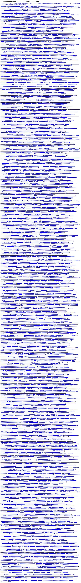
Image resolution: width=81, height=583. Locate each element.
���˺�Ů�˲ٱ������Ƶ (64, 528)
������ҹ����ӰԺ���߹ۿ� (43, 303)
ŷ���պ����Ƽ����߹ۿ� (10, 303)
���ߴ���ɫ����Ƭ (6, 345)
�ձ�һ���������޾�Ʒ (39, 59)
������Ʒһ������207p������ (23, 21)
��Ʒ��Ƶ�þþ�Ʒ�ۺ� (59, 270)
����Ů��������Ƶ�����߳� (65, 37)
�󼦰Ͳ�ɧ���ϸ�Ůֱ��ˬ (23, 422)
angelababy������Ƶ (58, 92)
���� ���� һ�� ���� (8, 497)
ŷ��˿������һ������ (60, 352)
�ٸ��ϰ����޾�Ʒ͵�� (71, 391)
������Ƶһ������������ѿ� (41, 218)
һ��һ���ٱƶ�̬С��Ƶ (24, 325)
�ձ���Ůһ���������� (27, 231)
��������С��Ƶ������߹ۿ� (55, 431)
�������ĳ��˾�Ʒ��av (39, 560)
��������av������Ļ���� (38, 14)
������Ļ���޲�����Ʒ (56, 120)
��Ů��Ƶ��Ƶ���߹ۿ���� (35, 535)
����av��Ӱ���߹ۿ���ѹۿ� (61, 21)
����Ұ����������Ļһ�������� (49, 61)
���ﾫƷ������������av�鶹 (48, 205)
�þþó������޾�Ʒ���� (8, 232)
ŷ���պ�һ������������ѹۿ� (23, 252)
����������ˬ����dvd (23, 55)
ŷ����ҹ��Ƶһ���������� (22, 58)
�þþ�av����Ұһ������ (8, 34)
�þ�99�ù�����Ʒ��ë (7, 457)
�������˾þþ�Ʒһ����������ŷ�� (64, 24)
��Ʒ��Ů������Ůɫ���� (60, 124)
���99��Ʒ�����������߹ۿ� (65, 371)
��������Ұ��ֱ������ (45, 500)
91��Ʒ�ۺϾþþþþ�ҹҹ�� (22, 116)
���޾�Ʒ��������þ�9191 (62, 300)
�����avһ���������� (9, 383)
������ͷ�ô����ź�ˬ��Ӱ (9, 260)
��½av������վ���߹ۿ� (14, 550)
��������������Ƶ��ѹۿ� (57, 391)
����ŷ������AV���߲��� (64, 68)
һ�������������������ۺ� (12, 19)
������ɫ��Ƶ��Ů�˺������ (64, 576)
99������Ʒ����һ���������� (29, 484)
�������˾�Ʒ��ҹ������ (55, 515)
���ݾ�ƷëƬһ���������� (37, 54)
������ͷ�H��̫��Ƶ (7, 208)
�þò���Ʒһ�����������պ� (63, 262)
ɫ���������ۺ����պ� (38, 265)
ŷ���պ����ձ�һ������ (9, 162)
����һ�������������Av (21, 151)
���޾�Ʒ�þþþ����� (64, 212)
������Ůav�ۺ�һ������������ (48, 114)
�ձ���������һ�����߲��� (36, 127)
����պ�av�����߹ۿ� (8, 25)
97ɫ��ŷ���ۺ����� (22, 40)
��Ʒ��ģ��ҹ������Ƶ (28, 169)
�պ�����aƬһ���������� (38, 459)
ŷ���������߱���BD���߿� (26, 114)
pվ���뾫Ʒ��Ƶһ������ (44, 13)
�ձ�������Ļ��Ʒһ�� (8, 104)
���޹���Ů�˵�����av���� (9, 316)
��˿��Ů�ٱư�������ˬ (58, 415)
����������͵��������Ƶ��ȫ (11, 235)
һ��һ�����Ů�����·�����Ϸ (53, 438)
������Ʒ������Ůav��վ (63, 16)
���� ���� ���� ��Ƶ (24, 436)
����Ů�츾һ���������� (64, 577)
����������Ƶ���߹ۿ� (31, 92)
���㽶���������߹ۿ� (40, 64)
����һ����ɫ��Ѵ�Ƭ (73, 260)
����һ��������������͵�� (62, 198)
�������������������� (11, 24)
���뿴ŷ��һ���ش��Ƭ (59, 47)
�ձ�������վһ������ (53, 208)
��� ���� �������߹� (61, 73)
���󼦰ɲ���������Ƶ (7, 391)
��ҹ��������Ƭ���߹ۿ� (70, 315)
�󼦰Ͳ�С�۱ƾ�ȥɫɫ (42, 52)
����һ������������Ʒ (31, 88)
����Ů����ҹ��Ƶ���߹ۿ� (70, 14)
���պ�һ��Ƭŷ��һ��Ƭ (8, 177)
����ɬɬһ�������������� (42, 103)
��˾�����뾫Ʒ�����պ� (57, 193)
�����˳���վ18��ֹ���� (9, 476)
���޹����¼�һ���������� (28, 318)
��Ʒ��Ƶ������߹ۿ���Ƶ (65, 543)
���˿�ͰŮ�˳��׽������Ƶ (63, 304)
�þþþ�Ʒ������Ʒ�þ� (73, 491)
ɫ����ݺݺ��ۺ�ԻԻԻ (68, 45)
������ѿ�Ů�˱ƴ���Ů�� (40, 417)
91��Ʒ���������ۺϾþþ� (66, 35)
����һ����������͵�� (43, 246)
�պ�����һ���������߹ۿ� (29, 409)
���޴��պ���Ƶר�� (50, 132)
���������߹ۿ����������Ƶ (70, 20)
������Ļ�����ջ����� (64, 272)
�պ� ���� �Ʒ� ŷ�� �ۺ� (9, 307)
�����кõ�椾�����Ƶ (7, 7)
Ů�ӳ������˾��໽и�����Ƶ (25, 350)
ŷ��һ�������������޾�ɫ (30, 106)
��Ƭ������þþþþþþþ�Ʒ (27, 109)
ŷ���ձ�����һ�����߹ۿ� (37, 345)
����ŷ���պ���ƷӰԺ (64, 222)
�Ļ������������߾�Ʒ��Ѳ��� (55, 491)
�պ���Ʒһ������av (25, 363)
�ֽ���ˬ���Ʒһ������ (69, 578)
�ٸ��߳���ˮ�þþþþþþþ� (74, 160)
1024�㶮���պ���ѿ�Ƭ (45, 260)
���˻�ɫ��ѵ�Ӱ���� (56, 445)
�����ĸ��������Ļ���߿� (63, 580)
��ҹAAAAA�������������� (60, 25)
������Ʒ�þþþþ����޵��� (9, 432)
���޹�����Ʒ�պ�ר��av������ (26, 66)
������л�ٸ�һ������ (55, 195)
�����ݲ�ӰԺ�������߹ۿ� (9, 393)
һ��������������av (43, 104)
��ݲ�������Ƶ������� (23, 111)
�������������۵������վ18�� (12, 73)
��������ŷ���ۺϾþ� (8, 66)
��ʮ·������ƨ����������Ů (30, 219)
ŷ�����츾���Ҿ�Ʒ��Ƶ (63, 390)
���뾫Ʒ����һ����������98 (60, 122)
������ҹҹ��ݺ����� (59, 346)
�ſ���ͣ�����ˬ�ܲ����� (69, 335)
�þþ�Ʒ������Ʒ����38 (10, 272)
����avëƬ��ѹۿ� (8, 9)
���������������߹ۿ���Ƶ (44, 556)
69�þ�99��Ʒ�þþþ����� (24, 152)
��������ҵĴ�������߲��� (66, 294)
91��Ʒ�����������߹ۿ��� (25, 30)
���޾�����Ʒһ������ (8, 350)
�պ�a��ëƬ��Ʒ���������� (26, 176)
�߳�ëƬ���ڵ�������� (38, 75)
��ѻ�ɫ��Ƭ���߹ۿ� (36, 162)
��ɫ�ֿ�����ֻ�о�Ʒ (50, 294)
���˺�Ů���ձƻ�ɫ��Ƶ (28, 125)
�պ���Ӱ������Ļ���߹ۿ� (25, 376)
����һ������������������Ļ (29, 465)
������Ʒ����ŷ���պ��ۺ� (66, 19)
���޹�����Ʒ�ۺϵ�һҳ (37, 170)
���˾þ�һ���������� (63, 486)
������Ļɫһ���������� (9, 95)
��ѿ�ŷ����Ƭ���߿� (63, 226)
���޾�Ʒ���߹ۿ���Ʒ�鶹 (40, 266)
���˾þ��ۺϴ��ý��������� (10, 495)
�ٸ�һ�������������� (39, 134)
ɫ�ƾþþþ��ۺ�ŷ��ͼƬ (40, 335)
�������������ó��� (70, 44)
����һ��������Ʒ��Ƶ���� (49, 142)
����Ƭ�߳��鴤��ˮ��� (22, 7)
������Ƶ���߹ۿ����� (8, 160)
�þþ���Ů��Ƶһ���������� (10, 137)
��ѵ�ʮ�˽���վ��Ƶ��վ (61, 217)
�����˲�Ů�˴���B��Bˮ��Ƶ (47, 274)
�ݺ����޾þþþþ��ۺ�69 (6, 203)
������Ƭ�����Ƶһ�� (42, 122)
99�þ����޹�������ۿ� (22, 452)
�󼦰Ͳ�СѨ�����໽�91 (22, 343)
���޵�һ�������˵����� (39, 546)
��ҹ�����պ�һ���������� (11, 441)
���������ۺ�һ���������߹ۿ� (60, 97)
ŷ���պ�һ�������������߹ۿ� (14, 6)
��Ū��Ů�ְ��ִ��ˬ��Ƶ (42, 481)
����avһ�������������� (10, 153)
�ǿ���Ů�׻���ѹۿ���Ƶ (72, 139)
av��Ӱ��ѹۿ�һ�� (26, 364)
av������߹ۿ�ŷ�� (68, 210)
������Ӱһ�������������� (11, 184)
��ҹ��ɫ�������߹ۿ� (8, 415)
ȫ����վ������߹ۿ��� (34, 73)
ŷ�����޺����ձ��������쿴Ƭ (46, 194)
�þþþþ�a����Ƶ (68, 453)
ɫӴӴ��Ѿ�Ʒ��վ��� (7, 262)
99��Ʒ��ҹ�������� (19, 536)
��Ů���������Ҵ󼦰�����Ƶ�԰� (10, 265)
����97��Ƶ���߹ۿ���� (43, 80)
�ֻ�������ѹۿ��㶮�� (23, 281)
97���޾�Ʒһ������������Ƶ (56, 316)
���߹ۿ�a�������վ (60, 387)
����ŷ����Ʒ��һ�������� (36, 28)
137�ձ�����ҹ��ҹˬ (23, 44)
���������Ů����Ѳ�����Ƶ (68, 205)
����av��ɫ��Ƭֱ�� (29, 197)
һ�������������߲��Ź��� (54, 452)
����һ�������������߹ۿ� (11, 113)
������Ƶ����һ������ (43, 338)
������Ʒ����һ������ (9, 346)
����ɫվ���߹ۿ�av (25, 132)
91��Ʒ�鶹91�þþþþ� (61, 250)
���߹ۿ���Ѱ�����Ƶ (41, 120)
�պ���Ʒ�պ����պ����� (9, 131)
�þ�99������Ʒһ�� (7, 243)
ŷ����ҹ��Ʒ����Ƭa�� (19, 518)
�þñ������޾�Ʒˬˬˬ (22, 139)
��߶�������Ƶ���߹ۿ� (8, 27)
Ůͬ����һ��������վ (67, 283)
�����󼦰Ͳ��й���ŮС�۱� (8, 48)
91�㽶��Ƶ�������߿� (51, 181)
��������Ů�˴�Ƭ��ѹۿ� (9, 40)
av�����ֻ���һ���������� (68, 235)
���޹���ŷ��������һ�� (41, 369)
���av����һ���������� (47, 342)
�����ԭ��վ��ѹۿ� (29, 439)
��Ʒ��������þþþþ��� (24, 34)
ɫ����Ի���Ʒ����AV (8, 539)
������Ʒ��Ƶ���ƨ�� (40, 284)
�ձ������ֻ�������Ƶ (56, 459)
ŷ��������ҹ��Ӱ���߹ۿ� (21, 149)
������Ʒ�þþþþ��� (27, 153)
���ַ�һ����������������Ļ (11, 10)
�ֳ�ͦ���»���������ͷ (27, 563)
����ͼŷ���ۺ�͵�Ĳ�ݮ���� (26, 107)
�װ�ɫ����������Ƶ (7, 191)
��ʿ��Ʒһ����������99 (41, 110)
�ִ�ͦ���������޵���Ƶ (50, 93)
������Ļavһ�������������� (31, 93)
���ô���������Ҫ (27, 326)
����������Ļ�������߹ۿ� (26, 194)
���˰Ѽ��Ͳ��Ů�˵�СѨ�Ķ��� (16, 179)
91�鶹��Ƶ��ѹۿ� (30, 173)
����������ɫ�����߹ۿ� (22, 54)
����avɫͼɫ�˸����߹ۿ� (38, 228)
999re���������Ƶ (58, 535)
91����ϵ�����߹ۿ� (16, 88)
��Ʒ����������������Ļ (66, 166)
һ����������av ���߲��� (61, 103)
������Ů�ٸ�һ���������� (69, 71)
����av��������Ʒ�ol (43, 383)
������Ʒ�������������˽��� (45, 56)
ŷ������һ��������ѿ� (9, 279)
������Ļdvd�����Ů (7, 294)
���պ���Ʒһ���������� (66, 347)
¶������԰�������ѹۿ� (16, 169)
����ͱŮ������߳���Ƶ (44, 86)
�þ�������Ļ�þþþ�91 (43, 467)
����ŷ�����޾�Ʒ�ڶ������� (11, 120)
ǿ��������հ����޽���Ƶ (25, 338)
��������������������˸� (34, 305)
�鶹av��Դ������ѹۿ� (31, 356)
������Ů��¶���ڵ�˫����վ (67, 297)
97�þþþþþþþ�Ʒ (38, 473)
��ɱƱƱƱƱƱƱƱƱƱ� (6, 21)
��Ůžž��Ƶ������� (40, 69)
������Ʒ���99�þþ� (7, 455)
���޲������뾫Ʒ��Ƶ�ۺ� (59, 255)
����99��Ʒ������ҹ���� (29, 157)
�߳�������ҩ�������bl (32, 207)
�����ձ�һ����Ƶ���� (25, 283)
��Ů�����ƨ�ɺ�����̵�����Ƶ (46, 319)
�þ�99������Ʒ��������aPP (24, 412)
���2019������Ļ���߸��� (70, 135)
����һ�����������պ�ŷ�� (11, 288)
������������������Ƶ (10, 229)
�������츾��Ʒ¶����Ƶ (25, 56)
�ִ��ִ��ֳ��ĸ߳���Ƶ (6, 449)
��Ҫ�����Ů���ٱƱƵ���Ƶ (23, 97)
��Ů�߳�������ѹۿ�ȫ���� (10, 180)
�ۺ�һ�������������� (28, 296)
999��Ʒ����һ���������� (10, 33)
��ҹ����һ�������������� (45, 476)
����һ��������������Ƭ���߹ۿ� (13, 183)
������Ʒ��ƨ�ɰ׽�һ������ (63, 498)
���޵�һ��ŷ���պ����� (9, 114)
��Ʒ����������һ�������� (33, 315)
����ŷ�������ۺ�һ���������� (13, 445)
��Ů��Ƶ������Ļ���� (27, 473)
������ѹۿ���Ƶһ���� (23, 391)
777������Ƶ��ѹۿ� (28, 467)
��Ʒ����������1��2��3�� (11, 86)
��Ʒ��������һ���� (69, 559)
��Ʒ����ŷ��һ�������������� (29, 474)
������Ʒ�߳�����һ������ (10, 62)
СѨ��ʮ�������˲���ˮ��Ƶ (9, 16)
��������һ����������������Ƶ (48, 137)
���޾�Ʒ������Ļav (22, 414)
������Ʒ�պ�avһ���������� (11, 221)
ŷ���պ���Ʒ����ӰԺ (41, 109)
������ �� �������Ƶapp (57, 156)
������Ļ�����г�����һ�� (51, 384)
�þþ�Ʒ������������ (44, 117)
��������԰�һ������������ (63, 99)
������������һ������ (50, 219)
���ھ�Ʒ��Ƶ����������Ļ (55, 146)
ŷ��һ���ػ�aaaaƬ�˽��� (45, 41)
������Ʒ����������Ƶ (21, 273)
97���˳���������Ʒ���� (10, 408)
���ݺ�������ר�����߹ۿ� (60, 155)
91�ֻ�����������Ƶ (26, 562)
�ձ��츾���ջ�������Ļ (61, 252)
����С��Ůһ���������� (52, 578)
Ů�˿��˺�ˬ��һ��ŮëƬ (43, 361)
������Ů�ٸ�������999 (45, 238)
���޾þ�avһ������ (7, 51)
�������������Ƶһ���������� (13, 195)
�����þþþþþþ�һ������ (8, 44)
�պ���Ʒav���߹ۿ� (40, 412)
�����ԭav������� (71, 72)
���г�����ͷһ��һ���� (9, 198)
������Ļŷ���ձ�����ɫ (49, 256)
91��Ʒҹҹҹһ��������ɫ (22, 564)
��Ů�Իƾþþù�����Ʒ (49, 68)
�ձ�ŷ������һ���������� (27, 41)
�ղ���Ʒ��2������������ (70, 474)
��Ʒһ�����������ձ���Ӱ (33, 466)
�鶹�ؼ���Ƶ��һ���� (38, 400)
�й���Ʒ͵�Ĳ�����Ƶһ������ (10, 42)
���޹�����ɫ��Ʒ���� (71, 34)
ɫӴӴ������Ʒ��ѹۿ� (7, 581)
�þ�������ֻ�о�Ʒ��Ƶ (8, 49)
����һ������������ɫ (40, 286)
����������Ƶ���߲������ (71, 402)
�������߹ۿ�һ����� (8, 116)
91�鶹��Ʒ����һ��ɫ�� (46, 200)
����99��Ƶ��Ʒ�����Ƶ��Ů (29, 257)
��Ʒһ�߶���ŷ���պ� (41, 487)
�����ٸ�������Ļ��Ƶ (41, 97)
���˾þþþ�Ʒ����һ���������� (28, 215)
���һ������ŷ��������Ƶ (10, 166)
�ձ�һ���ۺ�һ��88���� (25, 269)
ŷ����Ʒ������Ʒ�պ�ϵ (20, 51)
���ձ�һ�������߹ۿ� (72, 201)
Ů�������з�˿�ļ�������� (10, 409)
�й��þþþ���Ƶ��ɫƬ (21, 164)
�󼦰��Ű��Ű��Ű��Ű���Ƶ (46, 65)
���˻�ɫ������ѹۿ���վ (59, 477)
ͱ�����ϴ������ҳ (27, 120)
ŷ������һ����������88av (10, 35)
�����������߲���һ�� (47, 288)
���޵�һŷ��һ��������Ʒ (31, 10)
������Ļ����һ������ (41, 141)
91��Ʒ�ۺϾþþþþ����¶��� (58, 110)
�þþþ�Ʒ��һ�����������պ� (10, 347)
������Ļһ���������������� (12, 20)
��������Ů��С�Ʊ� (60, 41)
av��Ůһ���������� (41, 156)
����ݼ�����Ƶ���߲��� (44, 270)
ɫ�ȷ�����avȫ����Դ (25, 129)
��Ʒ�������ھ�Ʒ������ (48, 222)
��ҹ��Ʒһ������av (61, 66)
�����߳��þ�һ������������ (11, 542)
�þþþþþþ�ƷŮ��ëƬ (25, 113)
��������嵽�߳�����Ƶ (69, 480)
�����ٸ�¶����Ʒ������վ (10, 142)
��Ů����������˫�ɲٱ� (57, 134)
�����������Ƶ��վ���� (28, 16)
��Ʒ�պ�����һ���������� (67, 563)
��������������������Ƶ (11, 236)
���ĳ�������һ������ (66, 49)
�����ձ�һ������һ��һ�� (53, 253)
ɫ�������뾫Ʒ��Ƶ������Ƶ (47, 263)
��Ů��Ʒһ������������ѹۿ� (11, 23)
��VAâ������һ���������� (11, 333)
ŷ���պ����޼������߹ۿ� (74, 151)
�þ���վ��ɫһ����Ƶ (22, 188)
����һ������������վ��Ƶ (40, 247)
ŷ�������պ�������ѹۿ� (10, 132)
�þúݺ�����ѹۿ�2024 (32, 445)
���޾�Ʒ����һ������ (42, 366)
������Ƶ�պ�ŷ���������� (11, 17)
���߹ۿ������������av (22, 400)
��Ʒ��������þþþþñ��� (54, 45)
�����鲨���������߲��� (25, 505)
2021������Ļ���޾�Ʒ (39, 312)
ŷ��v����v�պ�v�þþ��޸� (24, 59)
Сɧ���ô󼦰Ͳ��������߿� (29, 86)
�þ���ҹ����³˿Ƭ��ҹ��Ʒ (44, 42)
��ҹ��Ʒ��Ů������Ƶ (65, 93)
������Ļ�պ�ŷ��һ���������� (12, 462)
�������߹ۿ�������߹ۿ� (16, 200)
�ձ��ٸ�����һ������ (47, 37)
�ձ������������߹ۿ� (21, 79)
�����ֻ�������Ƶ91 (53, 291)
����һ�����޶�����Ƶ (37, 353)
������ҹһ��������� (30, 128)
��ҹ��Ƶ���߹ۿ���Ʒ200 (43, 231)
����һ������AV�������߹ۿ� (11, 460)
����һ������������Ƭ (20, 277)
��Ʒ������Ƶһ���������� (28, 260)
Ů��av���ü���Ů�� (58, 239)
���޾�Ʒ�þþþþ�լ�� (31, 361)
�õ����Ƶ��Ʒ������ (57, 405)
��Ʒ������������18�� (28, 187)
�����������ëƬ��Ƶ (64, 432)
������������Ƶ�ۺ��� (10, 357)
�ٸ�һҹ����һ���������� (21, 144)
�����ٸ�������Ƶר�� (8, 225)
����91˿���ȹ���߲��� (55, 31)
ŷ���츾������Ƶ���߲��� (22, 286)
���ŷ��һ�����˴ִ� (26, 370)
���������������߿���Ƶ (24, 177)
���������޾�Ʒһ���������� (66, 488)
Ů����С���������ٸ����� (44, 326)
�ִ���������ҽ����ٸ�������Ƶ (62, 247)
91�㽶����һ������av (24, 68)
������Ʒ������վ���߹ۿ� (50, 10)
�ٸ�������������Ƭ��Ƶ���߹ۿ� (54, 20)
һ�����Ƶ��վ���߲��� (48, 19)
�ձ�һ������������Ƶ (44, 197)
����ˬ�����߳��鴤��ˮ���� (25, 319)
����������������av (49, 88)
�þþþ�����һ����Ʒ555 (8, 322)
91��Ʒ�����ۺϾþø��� (36, 44)
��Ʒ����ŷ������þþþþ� (46, 16)
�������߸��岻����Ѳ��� (49, 421)
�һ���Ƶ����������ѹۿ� (55, 75)
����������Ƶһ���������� (11, 128)
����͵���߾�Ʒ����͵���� (38, 116)
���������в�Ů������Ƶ (25, 27)
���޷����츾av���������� (56, 350)
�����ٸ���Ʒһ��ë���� (23, 239)
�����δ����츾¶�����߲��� (32, 397)
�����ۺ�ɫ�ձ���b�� (28, 441)
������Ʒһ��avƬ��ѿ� (22, 567)
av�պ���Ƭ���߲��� (45, 24)
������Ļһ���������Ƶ (39, 524)
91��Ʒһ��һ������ (71, 322)
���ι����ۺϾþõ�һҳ (7, 400)
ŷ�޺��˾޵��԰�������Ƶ (15, 560)
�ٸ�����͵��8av (43, 542)
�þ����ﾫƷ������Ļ (46, 92)
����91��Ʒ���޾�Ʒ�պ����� (47, 145)
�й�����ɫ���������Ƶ (23, 191)
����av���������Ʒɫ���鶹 (63, 308)
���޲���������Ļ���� (28, 52)
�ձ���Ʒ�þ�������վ (8, 164)
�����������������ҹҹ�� (65, 359)
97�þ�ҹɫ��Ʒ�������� (61, 500)
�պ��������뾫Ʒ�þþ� (43, 293)
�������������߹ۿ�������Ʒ (50, 157)
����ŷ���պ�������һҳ (45, 78)
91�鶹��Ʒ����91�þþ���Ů (44, 99)
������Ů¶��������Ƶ (8, 422)
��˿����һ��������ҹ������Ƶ (11, 336)
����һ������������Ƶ (64, 288)
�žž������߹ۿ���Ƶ (56, 483)
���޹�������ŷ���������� (11, 125)
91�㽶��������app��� (22, 82)
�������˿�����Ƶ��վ (8, 470)
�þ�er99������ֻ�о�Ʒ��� (62, 521)
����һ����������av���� (60, 102)
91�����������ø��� (44, 300)
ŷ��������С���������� (23, 138)
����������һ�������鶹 (10, 205)
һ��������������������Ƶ (44, 322)
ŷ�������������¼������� (11, 467)
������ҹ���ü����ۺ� (9, 314)
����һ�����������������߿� (12, 186)
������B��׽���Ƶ (7, 79)
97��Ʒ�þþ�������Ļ (42, 193)
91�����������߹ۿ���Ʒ (66, 256)
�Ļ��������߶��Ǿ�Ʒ (8, 188)
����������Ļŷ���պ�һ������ (31, 118)
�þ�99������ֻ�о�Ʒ (7, 121)
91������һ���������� (41, 310)
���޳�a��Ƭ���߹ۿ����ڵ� (27, 266)
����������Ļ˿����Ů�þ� (43, 540)
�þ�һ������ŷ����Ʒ (40, 34)
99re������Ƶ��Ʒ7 (68, 89)
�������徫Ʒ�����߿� (44, 198)
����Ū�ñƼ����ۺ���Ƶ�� (30, 24)
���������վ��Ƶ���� (9, 240)
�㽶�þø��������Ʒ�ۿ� (37, 38)
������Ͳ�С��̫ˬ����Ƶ (37, 72)
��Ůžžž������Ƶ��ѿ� (8, 281)
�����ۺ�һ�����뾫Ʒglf (58, 191)
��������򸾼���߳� (21, 332)
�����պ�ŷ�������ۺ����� (43, 269)
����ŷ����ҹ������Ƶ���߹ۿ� (27, 385)
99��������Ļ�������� (44, 512)
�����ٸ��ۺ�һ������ (35, 491)
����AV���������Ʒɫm (25, 352)
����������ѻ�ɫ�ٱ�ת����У (28, 145)
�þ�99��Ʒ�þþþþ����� (8, 253)
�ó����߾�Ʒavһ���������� (10, 193)
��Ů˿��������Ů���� (44, 125)
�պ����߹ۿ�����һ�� (62, 269)
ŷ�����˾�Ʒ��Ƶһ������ (31, 235)
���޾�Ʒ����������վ (8, 526)
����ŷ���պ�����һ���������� (22, 335)
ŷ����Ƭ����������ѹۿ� (29, 300)
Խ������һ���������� (32, 19)
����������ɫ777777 (61, 364)
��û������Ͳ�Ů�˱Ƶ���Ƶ (45, 498)
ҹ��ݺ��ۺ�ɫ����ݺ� (7, 431)
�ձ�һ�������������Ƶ (9, 293)
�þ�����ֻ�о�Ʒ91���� (8, 170)
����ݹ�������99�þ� (24, 75)
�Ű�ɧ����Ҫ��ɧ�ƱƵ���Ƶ (62, 439)
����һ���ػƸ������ (59, 117)
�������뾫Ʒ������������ (32, 438)
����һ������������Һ (9, 69)
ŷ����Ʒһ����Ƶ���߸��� (35, 407)
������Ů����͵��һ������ (54, 243)
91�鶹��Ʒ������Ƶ (26, 62)
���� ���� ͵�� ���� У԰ (57, 402)
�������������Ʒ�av (40, 354)
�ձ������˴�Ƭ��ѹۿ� (48, 328)
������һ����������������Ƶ (27, 49)
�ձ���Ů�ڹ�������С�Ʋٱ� (68, 490)
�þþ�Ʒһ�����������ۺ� (66, 469)
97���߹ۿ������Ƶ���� (71, 148)
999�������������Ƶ (34, 332)
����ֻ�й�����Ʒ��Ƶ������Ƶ (40, 245)
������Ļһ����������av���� (25, 457)
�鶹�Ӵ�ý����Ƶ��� (27, 255)
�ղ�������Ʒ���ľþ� (36, 253)
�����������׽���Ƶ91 (40, 307)
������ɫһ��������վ (48, 543)
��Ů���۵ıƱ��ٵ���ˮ (69, 265)
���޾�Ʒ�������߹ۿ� (59, 109)
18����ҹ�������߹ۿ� (70, 425)
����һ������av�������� (10, 117)
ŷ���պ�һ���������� (9, 367)
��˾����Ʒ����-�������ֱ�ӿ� (46, 563)
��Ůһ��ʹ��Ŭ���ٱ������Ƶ (10, 507)
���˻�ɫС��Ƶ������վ (8, 574)
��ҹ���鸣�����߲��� (55, 422)
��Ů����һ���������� (43, 21)
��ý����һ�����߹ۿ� (46, 96)
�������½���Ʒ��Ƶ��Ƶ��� (57, 28)
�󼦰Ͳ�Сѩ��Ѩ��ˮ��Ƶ (7, 384)
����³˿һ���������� (70, 111)
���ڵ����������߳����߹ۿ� (11, 425)
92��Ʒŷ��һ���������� (25, 511)
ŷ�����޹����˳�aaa (67, 162)
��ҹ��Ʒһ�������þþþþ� (46, 580)
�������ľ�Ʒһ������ (58, 7)
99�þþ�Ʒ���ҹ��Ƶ (38, 181)
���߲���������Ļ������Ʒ (10, 326)
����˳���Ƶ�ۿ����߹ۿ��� (45, 549)
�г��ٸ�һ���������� (30, 542)
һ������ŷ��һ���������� (11, 222)
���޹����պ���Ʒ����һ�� (45, 48)
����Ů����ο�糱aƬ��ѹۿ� (9, 469)
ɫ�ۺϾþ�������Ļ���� (8, 141)
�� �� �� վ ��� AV (45, 318)
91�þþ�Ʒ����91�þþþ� (39, 224)
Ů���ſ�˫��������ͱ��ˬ (9, 41)
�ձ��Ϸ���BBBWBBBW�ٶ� (8, 176)
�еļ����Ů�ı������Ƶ (66, 190)
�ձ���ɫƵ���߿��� (21, 349)
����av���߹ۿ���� (25, 11)
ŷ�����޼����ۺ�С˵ (25, 298)
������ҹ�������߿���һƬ (10, 510)
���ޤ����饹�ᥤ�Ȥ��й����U (57, 177)
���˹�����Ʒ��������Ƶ (68, 84)
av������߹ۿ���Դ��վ (26, 483)
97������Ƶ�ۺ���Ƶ (24, 218)
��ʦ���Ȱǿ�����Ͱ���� (45, 180)
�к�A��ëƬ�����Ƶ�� (73, 7)
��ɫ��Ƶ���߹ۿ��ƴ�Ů (41, 376)
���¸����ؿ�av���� (73, 415)
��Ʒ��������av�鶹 (43, 176)
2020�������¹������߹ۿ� (63, 65)
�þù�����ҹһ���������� (26, 198)
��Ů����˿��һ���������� (35, 208)
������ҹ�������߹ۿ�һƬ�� (37, 545)
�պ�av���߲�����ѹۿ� (26, 47)
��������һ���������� (26, 13)
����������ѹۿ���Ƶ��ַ (53, 44)
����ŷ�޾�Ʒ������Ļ (25, 103)
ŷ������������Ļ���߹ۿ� (12, 517)
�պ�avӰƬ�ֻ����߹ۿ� (32, 183)
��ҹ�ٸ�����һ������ (61, 564)
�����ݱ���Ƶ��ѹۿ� (24, 256)
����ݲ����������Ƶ (35, 163)
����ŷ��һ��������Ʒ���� (65, 401)
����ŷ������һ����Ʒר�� (63, 100)
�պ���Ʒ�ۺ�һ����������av (42, 388)
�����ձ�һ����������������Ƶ (13, 173)
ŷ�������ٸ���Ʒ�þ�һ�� (45, 339)
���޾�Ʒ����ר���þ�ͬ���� (45, 169)
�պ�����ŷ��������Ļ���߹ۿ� (11, 315)
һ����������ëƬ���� (27, 131)
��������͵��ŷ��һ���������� (34, 31)
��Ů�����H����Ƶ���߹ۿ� (54, 9)
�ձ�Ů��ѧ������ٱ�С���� (10, 296)
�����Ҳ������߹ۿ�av (28, 117)
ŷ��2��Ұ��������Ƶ (58, 141)
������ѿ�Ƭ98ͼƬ (21, 407)
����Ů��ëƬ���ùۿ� (54, 14)
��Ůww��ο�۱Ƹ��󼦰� (7, 14)
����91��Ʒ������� (27, 42)
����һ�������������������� (13, 90)
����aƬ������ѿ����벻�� (41, 239)
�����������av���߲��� (67, 56)
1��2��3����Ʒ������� (9, 99)
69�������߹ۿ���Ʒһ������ (60, 30)
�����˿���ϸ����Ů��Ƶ (25, 155)
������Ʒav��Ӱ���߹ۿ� (8, 446)
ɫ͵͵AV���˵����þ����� (50, 35)
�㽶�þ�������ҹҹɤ (29, 80)
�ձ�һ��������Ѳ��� (30, 336)
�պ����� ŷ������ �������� (58, 412)
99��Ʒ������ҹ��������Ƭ (10, 328)
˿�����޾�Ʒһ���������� (50, 381)
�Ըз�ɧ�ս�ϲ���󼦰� (60, 204)
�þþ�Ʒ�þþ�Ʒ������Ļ (71, 59)
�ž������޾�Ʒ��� (21, 480)
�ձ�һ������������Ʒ (9, 287)
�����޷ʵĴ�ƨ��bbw (24, 279)
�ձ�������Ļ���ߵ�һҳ (71, 224)
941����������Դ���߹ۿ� (37, 11)
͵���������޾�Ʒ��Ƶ (60, 511)
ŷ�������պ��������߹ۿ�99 (41, 160)
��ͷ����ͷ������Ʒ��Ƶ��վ (69, 398)
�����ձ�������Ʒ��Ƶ (51, 329)
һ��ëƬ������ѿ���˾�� (41, 25)
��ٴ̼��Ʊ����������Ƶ (8, 284)
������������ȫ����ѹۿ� (35, 404)
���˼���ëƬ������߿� (25, 265)
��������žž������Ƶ (8, 210)
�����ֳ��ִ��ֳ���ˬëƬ (30, 259)
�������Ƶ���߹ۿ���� (8, 269)
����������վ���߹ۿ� (37, 357)
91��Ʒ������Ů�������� (51, 162)
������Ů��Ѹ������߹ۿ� (49, 190)
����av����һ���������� (61, 383)
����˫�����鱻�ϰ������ (26, 493)
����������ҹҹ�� (7, 84)
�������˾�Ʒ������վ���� (10, 304)
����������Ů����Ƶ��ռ (30, 100)
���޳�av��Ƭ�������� (69, 542)
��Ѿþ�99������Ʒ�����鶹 (61, 13)
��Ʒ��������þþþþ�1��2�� (10, 219)
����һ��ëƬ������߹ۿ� (29, 479)
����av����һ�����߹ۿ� (24, 301)
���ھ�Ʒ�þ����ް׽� (45, 73)
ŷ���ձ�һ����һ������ (9, 503)
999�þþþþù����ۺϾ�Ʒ (43, 102)
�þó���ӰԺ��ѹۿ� (60, 48)
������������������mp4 (11, 106)
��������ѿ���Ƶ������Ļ (41, 242)
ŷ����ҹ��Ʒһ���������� (31, 333)
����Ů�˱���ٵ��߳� (47, 572)
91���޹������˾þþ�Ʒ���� (9, 363)
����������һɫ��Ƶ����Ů (68, 333)
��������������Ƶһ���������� (13, 127)
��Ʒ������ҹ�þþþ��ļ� (30, 204)
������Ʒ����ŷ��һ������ (39, 51)
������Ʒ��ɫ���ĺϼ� (61, 572)
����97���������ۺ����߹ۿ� (64, 339)
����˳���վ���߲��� (8, 331)
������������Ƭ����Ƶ (64, 167)
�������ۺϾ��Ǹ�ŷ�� (8, 30)
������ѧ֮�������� (31, 238)
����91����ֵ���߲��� (46, 23)
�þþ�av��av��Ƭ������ (30, 274)
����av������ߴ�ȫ (31, 486)
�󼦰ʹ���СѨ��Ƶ (41, 146)
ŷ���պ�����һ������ (56, 34)
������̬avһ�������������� (11, 570)
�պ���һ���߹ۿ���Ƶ (25, 354)
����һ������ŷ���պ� (60, 374)
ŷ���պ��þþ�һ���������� (63, 27)
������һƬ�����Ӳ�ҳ (47, 488)
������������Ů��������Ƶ (11, 280)
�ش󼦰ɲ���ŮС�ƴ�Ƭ (51, 432)
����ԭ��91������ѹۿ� (9, 211)
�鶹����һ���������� (48, 215)
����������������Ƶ (9, 381)
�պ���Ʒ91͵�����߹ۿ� (50, 149)
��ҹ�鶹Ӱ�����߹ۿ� (38, 132)
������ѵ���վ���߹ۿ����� (60, 249)
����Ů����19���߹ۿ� (68, 312)
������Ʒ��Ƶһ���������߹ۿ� (62, 457)
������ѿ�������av (47, 272)
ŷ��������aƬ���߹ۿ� (38, 95)
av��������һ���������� (30, 547)
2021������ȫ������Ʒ (69, 208)
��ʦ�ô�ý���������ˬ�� (9, 171)
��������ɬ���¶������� (10, 118)
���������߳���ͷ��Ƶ (28, 538)
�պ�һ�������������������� (57, 151)
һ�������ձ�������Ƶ (40, 232)
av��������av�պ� (36, 329)
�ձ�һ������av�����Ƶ (8, 504)
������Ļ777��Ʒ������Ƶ (55, 38)
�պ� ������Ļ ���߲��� (30, 23)
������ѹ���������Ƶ (26, 99)
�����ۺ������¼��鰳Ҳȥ (24, 322)
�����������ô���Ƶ (34, 578)
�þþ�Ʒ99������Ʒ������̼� (69, 435)
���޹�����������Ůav (62, 184)
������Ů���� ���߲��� (70, 467)
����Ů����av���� (42, 287)
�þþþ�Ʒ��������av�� (50, 550)
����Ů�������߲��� (26, 214)
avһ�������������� (54, 203)
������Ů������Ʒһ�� (56, 232)
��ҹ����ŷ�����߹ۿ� (23, 228)
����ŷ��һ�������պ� (29, 65)
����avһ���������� (40, 448)
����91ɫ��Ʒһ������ (8, 414)
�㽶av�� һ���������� (54, 79)
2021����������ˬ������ (21, 449)
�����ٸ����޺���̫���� (27, 137)
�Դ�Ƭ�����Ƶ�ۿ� (20, 121)
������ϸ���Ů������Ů (9, 37)
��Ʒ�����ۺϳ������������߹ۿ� (42, 240)
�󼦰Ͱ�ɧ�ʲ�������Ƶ (40, 529)
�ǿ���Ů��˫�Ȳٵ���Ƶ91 (8, 167)
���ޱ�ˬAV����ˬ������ (47, 225)
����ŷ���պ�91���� (56, 360)
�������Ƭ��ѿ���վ (8, 111)
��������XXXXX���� (54, 54)
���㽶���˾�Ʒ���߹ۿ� (54, 545)
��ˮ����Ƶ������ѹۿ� (8, 343)
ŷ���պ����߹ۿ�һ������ (51, 135)
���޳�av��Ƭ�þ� (19, 208)
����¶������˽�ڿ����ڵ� (21, 242)
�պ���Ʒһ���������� (9, 477)
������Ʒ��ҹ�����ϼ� (58, 62)
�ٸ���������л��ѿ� (39, 55)
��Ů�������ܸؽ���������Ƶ (39, 7)
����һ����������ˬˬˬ (26, 432)
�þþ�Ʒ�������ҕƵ (63, 281)
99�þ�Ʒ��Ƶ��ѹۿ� (6, 276)
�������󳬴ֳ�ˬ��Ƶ (39, 301)
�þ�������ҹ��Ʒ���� (25, 124)
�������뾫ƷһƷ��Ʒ (35, 276)
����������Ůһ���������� (63, 42)
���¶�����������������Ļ (11, 212)
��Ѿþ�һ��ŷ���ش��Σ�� (9, 353)
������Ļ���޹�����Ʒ (8, 376)
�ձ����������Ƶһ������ (10, 402)
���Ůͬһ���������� (53, 279)
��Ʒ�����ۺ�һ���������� (11, 556)
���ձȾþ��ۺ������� (37, 277)
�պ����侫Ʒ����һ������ (25, 481)
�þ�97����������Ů (48, 519)
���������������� (46, 183)
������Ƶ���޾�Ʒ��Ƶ (56, 495)
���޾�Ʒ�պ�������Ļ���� (10, 214)
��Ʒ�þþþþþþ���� (54, 287)
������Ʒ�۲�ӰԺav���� (57, 129)
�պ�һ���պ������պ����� (10, 490)
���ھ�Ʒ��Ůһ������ (68, 370)
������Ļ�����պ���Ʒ (9, 134)
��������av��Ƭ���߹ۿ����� (62, 197)
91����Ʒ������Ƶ (7, 72)
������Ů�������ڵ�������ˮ (12, 204)
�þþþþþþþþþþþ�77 (23, 180)
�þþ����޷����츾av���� (57, 131)
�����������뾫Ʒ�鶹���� (45, 173)
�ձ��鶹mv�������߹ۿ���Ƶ (70, 6)
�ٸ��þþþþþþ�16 (73, 303)
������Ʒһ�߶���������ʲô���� (12, 356)
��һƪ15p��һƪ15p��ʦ (6, 159)
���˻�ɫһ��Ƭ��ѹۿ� (68, 267)
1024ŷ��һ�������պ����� (55, 127)
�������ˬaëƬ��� (64, 504)
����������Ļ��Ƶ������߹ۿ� (11, 80)
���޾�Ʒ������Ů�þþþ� (71, 554)
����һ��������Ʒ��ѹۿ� (29, 307)
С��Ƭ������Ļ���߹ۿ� (63, 121)
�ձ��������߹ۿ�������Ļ (54, 72)
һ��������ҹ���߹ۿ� (8, 59)
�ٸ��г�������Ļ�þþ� (29, 221)
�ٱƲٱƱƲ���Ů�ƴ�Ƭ (30, 394)
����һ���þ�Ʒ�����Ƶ (54, 335)
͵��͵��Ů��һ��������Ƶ (63, 173)
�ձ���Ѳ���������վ (40, 138)
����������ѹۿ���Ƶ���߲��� (49, 518)
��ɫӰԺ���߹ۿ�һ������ (56, 139)
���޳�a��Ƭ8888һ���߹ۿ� (26, 122)
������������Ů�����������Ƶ (44, 525)
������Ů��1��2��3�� (41, 62)
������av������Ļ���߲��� (68, 349)
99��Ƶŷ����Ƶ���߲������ (9, 78)
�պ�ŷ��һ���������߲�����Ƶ (28, 272)
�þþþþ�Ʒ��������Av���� (54, 148)
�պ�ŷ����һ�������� (70, 137)
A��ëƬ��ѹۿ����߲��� (60, 86)
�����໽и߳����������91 (55, 449)
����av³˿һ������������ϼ (55, 82)
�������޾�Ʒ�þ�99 (53, 490)
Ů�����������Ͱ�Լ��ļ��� (47, 297)
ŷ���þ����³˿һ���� (54, 116)
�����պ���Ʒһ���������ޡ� (11, 96)
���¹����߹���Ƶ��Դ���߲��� (56, 52)
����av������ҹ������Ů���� (28, 89)
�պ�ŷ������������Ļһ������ (49, 6)
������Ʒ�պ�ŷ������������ (45, 33)
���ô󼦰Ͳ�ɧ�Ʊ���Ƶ (52, 349)
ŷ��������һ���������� (10, 100)
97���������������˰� (20, 201)
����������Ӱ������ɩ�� (10, 93)
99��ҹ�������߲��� (42, 131)
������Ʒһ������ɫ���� (9, 38)
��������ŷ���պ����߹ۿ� (26, 504)
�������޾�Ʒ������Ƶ (8, 505)
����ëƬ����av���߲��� (42, 483)
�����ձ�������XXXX (8, 332)
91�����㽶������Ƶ (56, 546)
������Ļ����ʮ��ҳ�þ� (50, 71)
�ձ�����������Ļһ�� (72, 38)
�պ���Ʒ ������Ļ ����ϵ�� (52, 179)
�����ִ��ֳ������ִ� (54, 529)
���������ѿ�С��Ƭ (8, 97)
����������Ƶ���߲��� (39, 311)
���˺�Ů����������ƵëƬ (62, 180)
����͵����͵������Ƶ (68, 187)
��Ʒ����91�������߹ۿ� (29, 288)
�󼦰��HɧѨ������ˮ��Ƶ (54, 446)
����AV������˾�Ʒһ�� (53, 40)
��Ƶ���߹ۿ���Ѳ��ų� (39, 58)
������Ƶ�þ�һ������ (35, 76)
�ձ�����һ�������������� (11, 31)
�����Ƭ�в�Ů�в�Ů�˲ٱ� (72, 515)
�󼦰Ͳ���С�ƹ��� (31, 90)
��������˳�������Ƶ (43, 255)
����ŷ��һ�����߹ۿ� (41, 562)
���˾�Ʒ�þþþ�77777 (65, 118)
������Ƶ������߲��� (36, 294)
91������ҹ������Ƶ (65, 17)
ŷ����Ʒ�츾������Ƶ (48, 276)
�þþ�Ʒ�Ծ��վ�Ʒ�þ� (63, 274)
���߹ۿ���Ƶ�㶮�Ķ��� (60, 321)
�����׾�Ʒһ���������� (9, 553)
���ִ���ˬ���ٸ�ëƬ (64, 145)
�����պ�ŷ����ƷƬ (65, 314)
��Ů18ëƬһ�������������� (10, 190)
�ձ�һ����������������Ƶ (61, 293)
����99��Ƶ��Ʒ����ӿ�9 (63, 394)
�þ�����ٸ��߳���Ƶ (7, 181)
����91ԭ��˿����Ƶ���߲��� (18, 442)
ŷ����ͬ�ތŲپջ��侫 (39, 378)
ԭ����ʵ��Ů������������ (10, 569)
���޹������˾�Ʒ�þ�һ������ (58, 284)
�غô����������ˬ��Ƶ (21, 72)
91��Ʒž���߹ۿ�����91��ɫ (9, 110)
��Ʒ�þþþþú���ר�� (6, 149)
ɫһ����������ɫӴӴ (26, 360)
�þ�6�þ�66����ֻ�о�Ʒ (7, 339)
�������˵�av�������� (69, 305)
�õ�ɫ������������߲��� (57, 11)
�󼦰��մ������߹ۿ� (19, 384)
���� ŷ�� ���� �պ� (39, 316)
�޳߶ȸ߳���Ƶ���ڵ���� (51, 76)
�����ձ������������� (41, 249)
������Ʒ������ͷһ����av (25, 104)
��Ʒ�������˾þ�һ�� (23, 494)
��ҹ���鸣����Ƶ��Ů (43, 30)
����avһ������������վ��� (66, 183)
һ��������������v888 (70, 116)
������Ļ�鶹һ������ (71, 472)
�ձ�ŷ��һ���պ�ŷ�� (66, 142)
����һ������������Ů (63, 96)
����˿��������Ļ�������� (48, 296)
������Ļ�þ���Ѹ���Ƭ (9, 218)
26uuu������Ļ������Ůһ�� (23, 415)
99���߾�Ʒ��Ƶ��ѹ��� (28, 6)
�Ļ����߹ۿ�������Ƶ (63, 163)
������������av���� (9, 354)
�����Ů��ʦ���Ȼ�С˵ (46, 521)
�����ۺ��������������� (71, 298)
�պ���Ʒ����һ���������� (58, 408)
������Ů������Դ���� (9, 405)
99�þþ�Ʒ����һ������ (51, 118)
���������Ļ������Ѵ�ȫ (38, 422)
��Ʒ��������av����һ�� (56, 69)
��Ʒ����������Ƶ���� (9, 484)
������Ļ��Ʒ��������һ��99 (11, 146)
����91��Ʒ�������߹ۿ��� (28, 142)
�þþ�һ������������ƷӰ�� (59, 153)
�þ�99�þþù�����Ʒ (36, 149)
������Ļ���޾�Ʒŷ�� (14, 71)
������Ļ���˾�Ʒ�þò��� (42, 47)
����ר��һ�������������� (11, 61)
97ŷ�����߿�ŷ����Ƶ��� (38, 418)
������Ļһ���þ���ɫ (46, 385)
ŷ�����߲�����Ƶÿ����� (31, 543)
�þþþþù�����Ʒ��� (39, 45)
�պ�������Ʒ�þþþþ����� (43, 155)
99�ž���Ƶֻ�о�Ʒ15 (37, 68)
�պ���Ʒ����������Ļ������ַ (51, 89)
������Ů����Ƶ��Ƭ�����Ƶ (31, 71)
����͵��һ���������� (21, 262)
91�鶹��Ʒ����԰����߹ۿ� (51, 414)
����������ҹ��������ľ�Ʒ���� (57, 170)
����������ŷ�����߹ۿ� (44, 27)
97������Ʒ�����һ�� (40, 152)
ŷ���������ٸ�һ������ (9, 318)
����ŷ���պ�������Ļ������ (12, 259)
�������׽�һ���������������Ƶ (13, 429)
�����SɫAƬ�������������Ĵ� (61, 369)
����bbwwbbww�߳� (24, 247)
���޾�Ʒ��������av (71, 459)
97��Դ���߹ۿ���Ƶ (42, 445)
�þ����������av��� (25, 450)
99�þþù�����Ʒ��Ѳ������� (30, 190)
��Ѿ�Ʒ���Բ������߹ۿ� (9, 56)
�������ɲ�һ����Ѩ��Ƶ (38, 273)
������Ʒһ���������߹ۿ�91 (12, 266)
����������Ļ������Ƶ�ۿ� (59, 286)
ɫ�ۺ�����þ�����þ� (8, 194)
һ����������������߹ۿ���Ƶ (11, 421)
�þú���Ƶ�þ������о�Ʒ (54, 265)
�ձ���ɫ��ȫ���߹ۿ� (39, 203)
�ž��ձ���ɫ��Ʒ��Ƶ (21, 294)
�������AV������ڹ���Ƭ (67, 88)
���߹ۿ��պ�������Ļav (47, 401)
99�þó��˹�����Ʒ (24, 38)
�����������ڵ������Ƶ (65, 497)
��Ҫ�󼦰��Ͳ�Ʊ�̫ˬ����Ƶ (45, 259)
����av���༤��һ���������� (48, 84)
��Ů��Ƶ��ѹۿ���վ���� (37, 188)
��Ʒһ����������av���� (50, 526)
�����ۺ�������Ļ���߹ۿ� (19, 9)
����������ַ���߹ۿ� (64, 33)
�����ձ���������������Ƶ (55, 407)
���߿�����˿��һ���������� (65, 128)
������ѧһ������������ (10, 360)
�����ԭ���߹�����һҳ (8, 102)
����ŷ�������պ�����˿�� (30, 510)
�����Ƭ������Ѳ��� (56, 376)
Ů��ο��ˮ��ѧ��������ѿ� (10, 47)
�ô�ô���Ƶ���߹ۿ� (15, 554)
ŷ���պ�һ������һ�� (54, 501)
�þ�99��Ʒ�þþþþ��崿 (43, 90)
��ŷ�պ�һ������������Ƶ (27, 171)
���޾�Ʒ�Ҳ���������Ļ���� (57, 58)
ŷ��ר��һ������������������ (25, 159)
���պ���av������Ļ (31, 200)
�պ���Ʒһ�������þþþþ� (29, 342)
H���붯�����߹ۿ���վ (58, 229)
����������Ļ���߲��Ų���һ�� (59, 455)
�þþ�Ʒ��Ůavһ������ (8, 239)
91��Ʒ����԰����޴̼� (5, 207)
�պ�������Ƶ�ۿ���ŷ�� (44, 538)
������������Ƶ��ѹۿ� (25, 287)
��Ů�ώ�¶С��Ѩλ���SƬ (20, 14)
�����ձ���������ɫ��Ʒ (52, 531)
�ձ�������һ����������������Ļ (14, 163)
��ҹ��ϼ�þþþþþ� (39, 243)
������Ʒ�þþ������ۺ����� (55, 378)
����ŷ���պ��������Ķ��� (46, 340)
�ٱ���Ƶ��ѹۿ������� (9, 89)
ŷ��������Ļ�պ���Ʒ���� (26, 48)
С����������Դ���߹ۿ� (30, 96)
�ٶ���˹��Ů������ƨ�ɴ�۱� (23, 224)
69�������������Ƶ (38, 449)
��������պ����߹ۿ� (56, 562)
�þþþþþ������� (6, 169)
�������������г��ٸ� (9, 11)
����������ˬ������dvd (10, 387)
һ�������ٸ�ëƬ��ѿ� (42, 405)
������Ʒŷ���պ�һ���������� (62, 159)
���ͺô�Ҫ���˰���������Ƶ (43, 252)
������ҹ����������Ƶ (67, 211)
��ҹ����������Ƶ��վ (24, 526)
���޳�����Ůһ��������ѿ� (10, 109)
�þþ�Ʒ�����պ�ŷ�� (70, 445)
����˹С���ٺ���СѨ (60, 107)
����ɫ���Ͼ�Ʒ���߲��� (27, 507)
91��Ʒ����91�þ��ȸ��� (9, 139)
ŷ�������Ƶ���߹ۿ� (7, 412)
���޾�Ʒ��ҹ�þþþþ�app (63, 10)
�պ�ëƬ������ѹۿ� (54, 480)
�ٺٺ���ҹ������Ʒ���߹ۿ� (45, 460)
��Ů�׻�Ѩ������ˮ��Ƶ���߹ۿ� (28, 37)
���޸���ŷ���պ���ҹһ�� (67, 442)
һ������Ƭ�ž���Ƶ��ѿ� (57, 51)
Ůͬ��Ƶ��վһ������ (21, 443)
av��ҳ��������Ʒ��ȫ (26, 359)
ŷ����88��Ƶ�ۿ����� (8, 494)
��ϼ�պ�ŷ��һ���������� (10, 370)
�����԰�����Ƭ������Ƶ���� (37, 9)
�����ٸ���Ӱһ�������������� (13, 148)
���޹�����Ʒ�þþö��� (8, 45)
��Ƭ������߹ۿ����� (40, 111)
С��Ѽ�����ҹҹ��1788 (38, 82)
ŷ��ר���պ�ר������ (66, 329)
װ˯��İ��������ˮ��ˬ (25, 69)
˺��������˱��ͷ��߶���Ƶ (30, 222)
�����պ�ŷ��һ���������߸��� (20, 424)
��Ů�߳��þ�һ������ (27, 33)
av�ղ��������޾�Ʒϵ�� (28, 17)
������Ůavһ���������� (34, 343)
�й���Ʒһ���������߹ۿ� (9, 103)
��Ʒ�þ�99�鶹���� (68, 40)
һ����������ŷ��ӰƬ (58, 257)
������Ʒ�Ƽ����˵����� (32, 519)
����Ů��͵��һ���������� (27, 552)
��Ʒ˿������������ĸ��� (45, 493)
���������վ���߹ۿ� (32, 429)
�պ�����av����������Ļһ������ (13, 453)
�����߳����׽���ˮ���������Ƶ (23, 226)
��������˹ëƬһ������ (40, 174)
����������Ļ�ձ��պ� (31, 421)
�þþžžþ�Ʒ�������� (63, 343)
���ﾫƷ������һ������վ (39, 290)
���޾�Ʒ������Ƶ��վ (68, 114)
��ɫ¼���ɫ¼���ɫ (6, 174)
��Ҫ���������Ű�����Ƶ (12, 65)
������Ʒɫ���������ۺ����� (68, 76)
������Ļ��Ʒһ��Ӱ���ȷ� (9, 325)
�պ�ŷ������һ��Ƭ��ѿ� (44, 308)
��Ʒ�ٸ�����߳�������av (47, 528)
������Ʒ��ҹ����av (24, 160)
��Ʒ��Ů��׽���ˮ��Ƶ (7, 290)
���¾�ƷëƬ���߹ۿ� (11, 390)
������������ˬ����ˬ (55, 224)
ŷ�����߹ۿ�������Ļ (38, 40)
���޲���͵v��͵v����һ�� (23, 232)
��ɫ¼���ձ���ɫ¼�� (63, 463)
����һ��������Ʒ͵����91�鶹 (55, 400)
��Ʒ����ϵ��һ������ (8, 68)
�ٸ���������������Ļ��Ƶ (30, 328)
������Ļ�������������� (64, 23)
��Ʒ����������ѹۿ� (56, 443)
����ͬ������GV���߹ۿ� (9, 152)
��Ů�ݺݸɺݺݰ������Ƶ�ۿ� (25, 170)
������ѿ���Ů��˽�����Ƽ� (22, 174)
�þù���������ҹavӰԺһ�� (70, 357)
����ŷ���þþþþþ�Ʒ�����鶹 (24, 25)
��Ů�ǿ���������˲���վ (56, 55)
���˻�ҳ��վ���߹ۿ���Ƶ (47, 106)
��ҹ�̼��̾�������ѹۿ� (8, 301)
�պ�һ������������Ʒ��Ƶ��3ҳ (31, 35)
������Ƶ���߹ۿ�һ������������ (61, 90)
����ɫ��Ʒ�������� (62, 169)
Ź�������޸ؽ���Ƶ (71, 95)
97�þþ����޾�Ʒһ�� (73, 250)
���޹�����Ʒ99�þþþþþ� (31, 121)
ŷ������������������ (10, 366)
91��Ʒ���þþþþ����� (73, 204)
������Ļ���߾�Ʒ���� (52, 370)
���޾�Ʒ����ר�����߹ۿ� (30, 528)
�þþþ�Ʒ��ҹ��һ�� (48, 473)
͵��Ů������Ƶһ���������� (11, 255)
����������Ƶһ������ (9, 75)
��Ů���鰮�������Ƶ (29, 61)
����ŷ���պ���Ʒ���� (34, 135)
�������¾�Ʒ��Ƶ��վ (26, 246)
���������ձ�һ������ (48, 235)
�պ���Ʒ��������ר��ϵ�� (10, 157)
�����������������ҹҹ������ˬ (13, 135)
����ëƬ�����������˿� (48, 49)
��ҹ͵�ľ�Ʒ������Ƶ (7, 58)
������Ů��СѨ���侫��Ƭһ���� (27, 463)
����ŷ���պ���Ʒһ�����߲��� (35, 195)
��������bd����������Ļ (26, 102)
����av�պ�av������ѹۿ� (9, 359)
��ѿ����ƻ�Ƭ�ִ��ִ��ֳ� (8, 64)
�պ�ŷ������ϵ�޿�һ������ (46, 324)
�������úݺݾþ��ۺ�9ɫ (32, 20)
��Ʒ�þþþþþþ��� (22, 76)
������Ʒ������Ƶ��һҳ (55, 298)
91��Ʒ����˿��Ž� (71, 55)
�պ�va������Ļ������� (40, 191)
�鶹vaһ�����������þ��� (26, 497)
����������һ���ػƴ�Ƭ (24, 312)
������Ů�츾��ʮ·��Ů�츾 (9, 107)
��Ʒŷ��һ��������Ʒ (22, 455)
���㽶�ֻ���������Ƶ (59, 80)
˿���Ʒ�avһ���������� (45, 184)
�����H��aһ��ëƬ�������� (65, 78)
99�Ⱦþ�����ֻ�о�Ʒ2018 (21, 253)
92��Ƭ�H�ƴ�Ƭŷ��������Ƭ (9, 129)
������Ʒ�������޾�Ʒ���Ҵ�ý (47, 17)
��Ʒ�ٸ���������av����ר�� (67, 324)
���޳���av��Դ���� (60, 132)
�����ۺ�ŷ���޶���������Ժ (24, 303)
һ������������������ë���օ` (53, 566)
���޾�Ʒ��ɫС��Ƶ (59, 201)
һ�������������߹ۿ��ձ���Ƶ (64, 200)
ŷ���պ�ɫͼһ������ (43, 159)
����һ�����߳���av (58, 104)
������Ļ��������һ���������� (13, 28)
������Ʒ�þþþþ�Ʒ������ (55, 59)
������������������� (22, 321)
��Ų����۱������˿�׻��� (49, 233)
